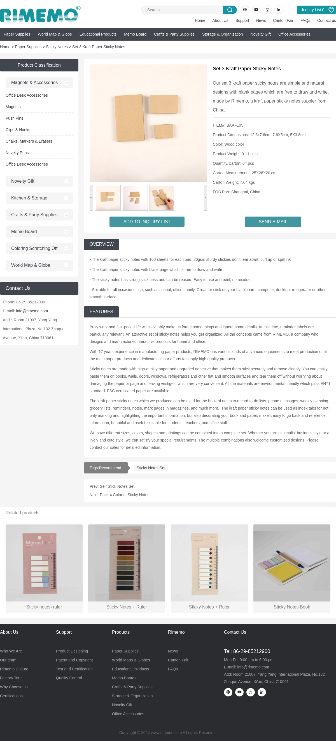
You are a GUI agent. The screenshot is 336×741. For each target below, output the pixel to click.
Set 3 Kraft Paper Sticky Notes (98, 47)
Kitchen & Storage (29, 198)
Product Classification (39, 65)
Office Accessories (294, 34)
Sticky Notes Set (151, 468)
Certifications (11, 696)
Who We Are (11, 651)
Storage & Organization (222, 34)
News (261, 20)
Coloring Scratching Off (34, 248)
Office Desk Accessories (27, 95)
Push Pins (14, 118)
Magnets (13, 106)
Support (242, 20)
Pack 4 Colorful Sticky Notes (125, 495)
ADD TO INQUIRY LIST (147, 221)
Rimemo (176, 632)
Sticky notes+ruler (44, 607)
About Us (220, 20)
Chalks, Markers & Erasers (29, 141)
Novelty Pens (17, 152)
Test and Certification (74, 669)
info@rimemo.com (32, 311)
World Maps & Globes (131, 660)
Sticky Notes (57, 47)
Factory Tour (11, 678)
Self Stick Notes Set (117, 486)
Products (121, 632)
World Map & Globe (55, 34)
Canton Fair (283, 20)
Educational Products (98, 34)
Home (200, 20)
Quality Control (69, 678)
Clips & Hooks (18, 129)
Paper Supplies (17, 34)
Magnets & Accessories (34, 82)
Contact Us (235, 632)
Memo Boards (124, 678)
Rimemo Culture (14, 669)
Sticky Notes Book (292, 607)
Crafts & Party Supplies (174, 34)
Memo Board (135, 34)
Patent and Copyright (74, 660)
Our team (8, 660)
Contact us (326, 20)
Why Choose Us (14, 687)
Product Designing (72, 651)
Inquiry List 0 (313, 10)
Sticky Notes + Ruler (126, 607)
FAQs (305, 20)
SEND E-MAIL (273, 221)
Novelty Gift (261, 34)
